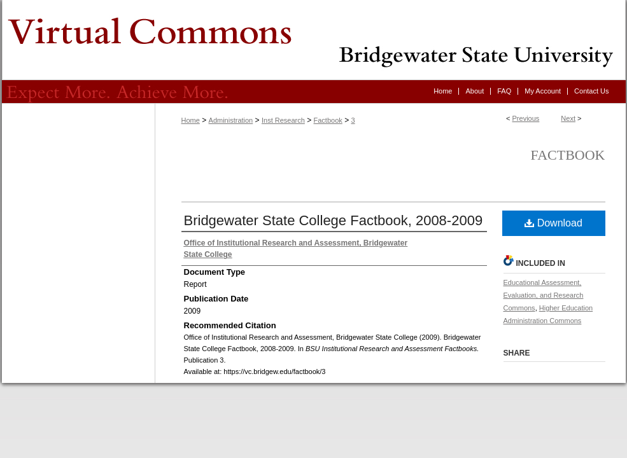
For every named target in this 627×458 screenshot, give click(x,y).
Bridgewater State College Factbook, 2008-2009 (333, 220)
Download (553, 223)
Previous (526, 118)
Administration (231, 120)
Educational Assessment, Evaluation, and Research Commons (544, 295)
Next (568, 118)
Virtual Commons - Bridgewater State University (314, 40)
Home (190, 120)
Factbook (328, 120)
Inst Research (283, 120)
